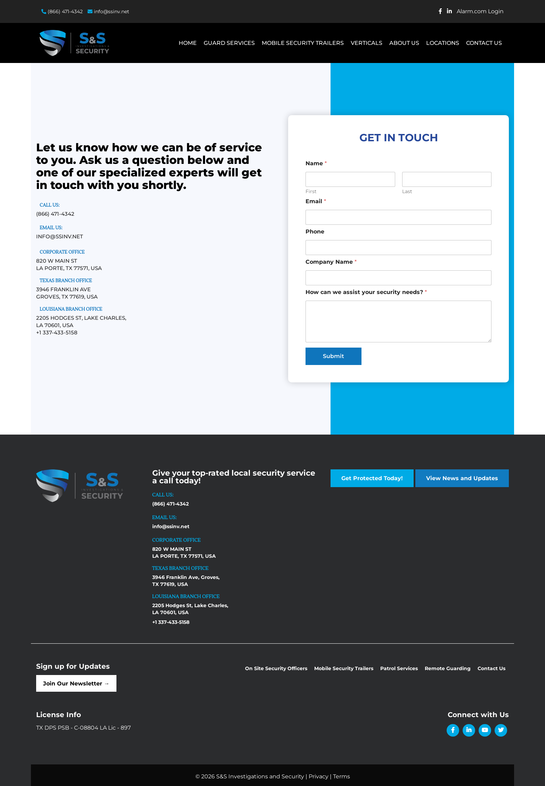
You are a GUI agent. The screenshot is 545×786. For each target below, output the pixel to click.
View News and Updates (462, 478)
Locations (442, 43)
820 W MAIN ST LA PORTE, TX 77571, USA (184, 552)
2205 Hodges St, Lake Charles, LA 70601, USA (190, 609)
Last (407, 191)
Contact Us (484, 43)
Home (188, 43)
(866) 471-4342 (62, 11)
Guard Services (229, 43)
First (311, 191)
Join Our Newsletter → (80, 684)
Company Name (331, 262)
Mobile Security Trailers (303, 43)
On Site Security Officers (276, 668)
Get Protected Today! (372, 478)
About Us (404, 43)
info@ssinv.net (108, 11)
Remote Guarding (448, 668)
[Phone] (398, 247)
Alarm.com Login (480, 11)
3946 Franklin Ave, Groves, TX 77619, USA (186, 580)
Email (316, 201)
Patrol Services (399, 668)
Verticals (366, 43)
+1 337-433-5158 (57, 332)
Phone (315, 231)
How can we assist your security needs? (366, 292)
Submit (333, 356)
